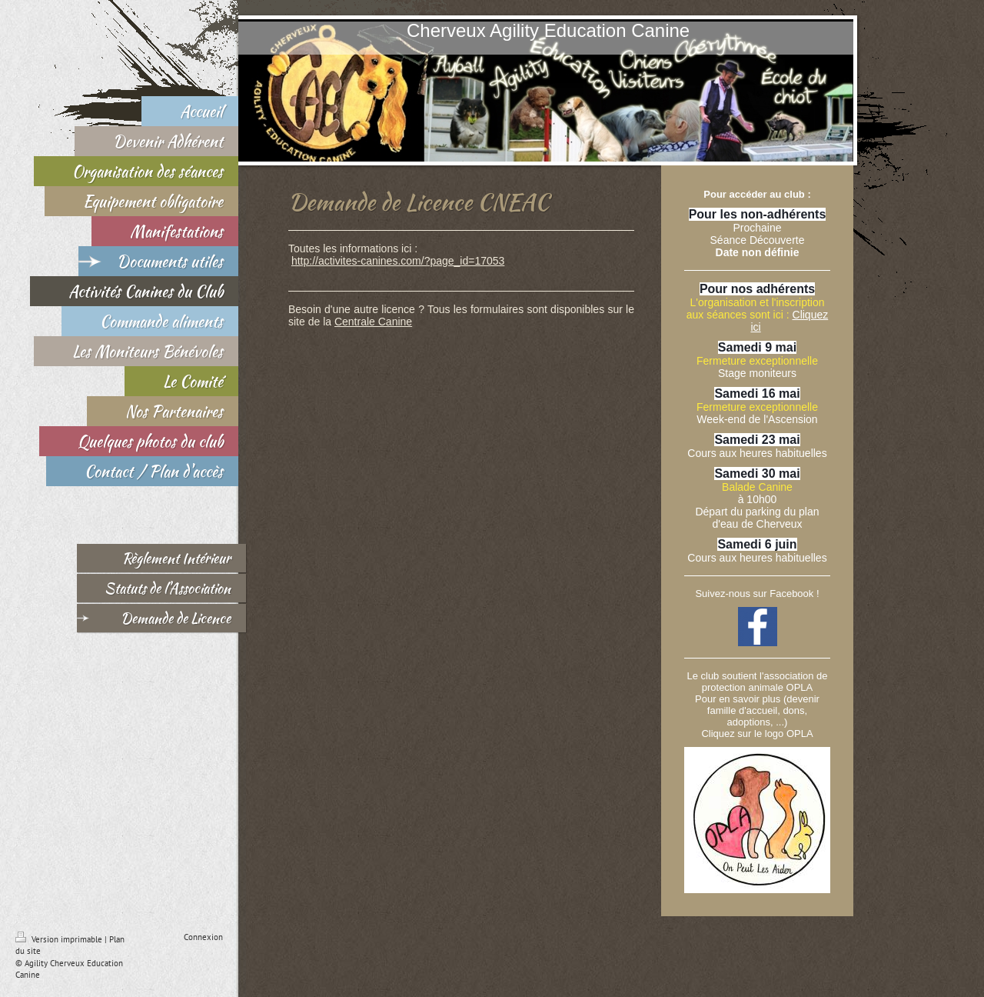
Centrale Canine (373, 321)
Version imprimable (60, 939)
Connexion (203, 937)
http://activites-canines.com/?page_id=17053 (397, 261)
